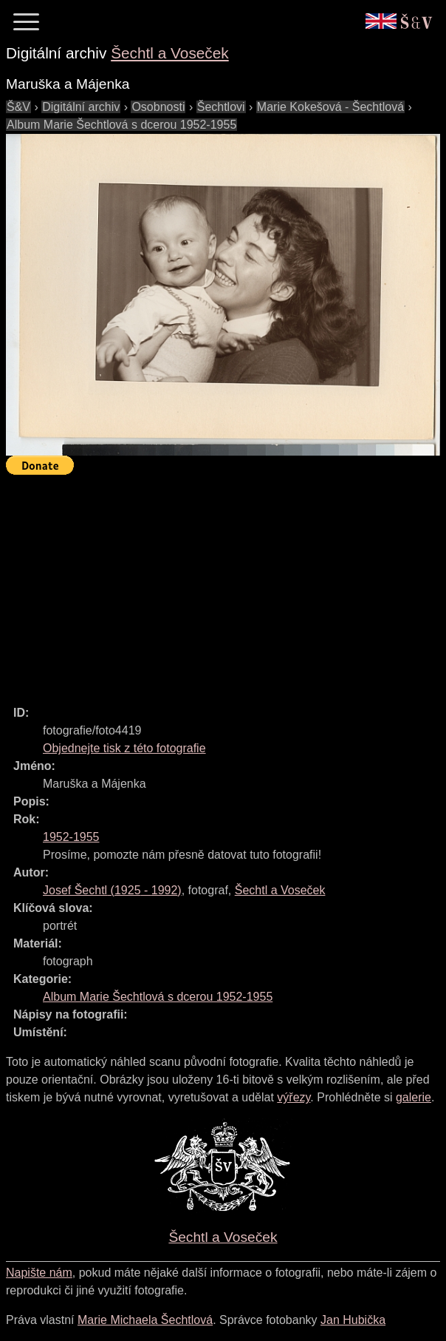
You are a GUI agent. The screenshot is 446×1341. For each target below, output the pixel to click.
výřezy (293, 1097)
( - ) (112, 890)
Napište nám (39, 1272)
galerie (413, 1097)
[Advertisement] (226, 583)
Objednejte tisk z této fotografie (124, 748)
